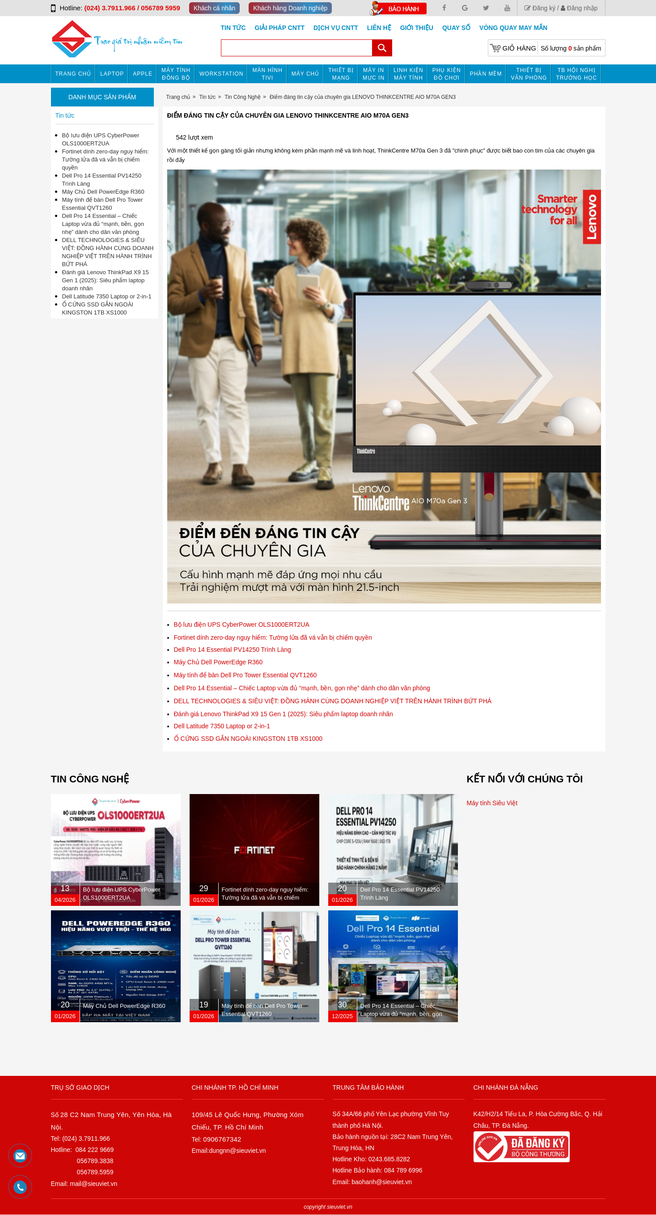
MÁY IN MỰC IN (374, 74)
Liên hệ (379, 27)
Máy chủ (305, 74)
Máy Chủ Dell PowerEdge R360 (218, 662)
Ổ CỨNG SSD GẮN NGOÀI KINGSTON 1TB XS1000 (248, 738)
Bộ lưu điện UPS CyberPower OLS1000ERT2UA (241, 624)
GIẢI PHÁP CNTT (280, 27)
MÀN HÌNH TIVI (267, 74)
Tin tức (233, 27)
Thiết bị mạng (341, 74)
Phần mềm (486, 74)
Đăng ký (540, 8)
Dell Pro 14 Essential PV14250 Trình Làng (232, 649)
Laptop (112, 74)
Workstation (221, 74)
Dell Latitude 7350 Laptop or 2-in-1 (222, 726)
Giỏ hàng (519, 48)
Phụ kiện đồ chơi (446, 74)
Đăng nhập (579, 8)
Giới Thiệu (416, 27)
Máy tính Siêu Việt (492, 803)
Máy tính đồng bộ (175, 74)
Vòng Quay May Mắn (513, 27)
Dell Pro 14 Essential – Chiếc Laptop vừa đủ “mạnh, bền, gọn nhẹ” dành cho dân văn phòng (302, 688)
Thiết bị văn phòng (529, 74)
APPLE (142, 74)
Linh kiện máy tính (408, 74)
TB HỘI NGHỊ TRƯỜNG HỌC (576, 74)
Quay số (456, 27)
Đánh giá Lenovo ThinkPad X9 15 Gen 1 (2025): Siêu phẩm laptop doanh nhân (283, 714)
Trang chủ (73, 74)
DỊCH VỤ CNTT (335, 27)
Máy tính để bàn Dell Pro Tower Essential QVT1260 (245, 675)
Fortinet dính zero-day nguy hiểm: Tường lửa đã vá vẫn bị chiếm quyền (273, 637)
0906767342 (222, 1139)
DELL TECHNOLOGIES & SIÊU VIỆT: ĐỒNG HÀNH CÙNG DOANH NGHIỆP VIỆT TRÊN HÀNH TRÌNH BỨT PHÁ (333, 701)
